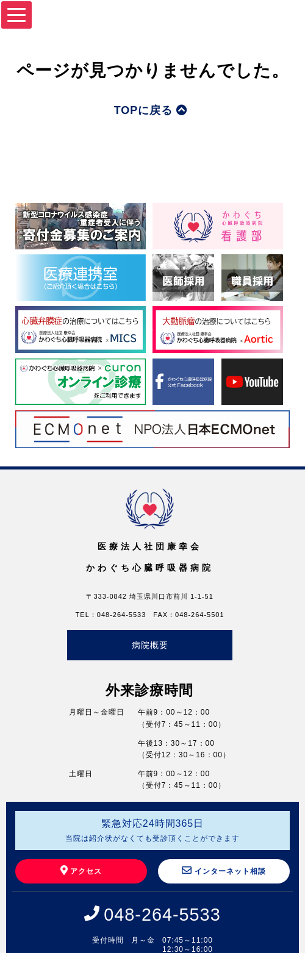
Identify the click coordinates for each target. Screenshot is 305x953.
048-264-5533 (162, 914)
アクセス (81, 870)
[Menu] (16, 15)
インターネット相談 (223, 870)
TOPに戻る (151, 110)
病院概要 (150, 645)
